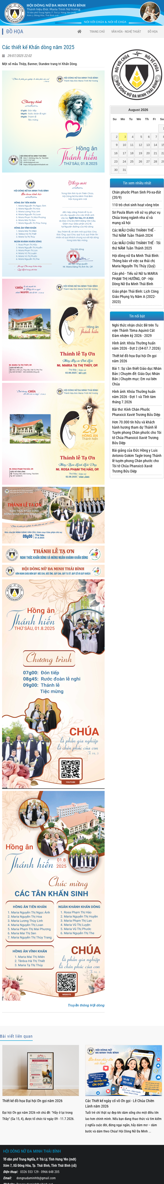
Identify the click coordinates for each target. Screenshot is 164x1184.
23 (116, 161)
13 (148, 145)
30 (116, 169)
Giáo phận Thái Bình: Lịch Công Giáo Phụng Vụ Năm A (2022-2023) (135, 296)
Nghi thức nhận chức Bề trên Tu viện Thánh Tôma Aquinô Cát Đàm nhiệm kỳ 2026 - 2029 (135, 330)
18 (131, 153)
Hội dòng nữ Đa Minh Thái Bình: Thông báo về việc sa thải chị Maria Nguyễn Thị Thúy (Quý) (135, 260)
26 (140, 161)
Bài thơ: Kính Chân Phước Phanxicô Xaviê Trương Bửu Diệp (136, 412)
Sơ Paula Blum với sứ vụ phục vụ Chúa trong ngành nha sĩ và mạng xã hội (136, 217)
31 (124, 169)
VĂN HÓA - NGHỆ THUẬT (126, 31)
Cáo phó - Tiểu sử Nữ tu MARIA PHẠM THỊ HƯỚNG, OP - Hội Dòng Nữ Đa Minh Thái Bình (135, 278)
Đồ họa (153, 31)
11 (131, 145)
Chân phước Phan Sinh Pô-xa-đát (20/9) (136, 195)
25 (131, 161)
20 (148, 153)
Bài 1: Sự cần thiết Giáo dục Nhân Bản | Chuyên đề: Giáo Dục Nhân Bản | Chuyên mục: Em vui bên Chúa (136, 376)
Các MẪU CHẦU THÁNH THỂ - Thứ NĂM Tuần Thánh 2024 (133, 233)
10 (124, 145)
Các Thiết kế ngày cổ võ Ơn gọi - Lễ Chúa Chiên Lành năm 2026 (119, 1103)
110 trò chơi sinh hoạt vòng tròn (135, 205)
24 (124, 161)
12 (140, 145)
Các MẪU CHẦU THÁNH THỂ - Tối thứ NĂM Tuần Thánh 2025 (136, 245)
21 (155, 153)
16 (116, 153)
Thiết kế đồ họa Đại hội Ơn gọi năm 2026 (134, 358)
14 (155, 145)
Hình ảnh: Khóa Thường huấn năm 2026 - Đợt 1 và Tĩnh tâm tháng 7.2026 (134, 396)
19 (140, 153)
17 (124, 153)
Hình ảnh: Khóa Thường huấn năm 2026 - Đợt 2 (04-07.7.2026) (136, 345)
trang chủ (97, 31)
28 (155, 161)
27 (148, 161)
